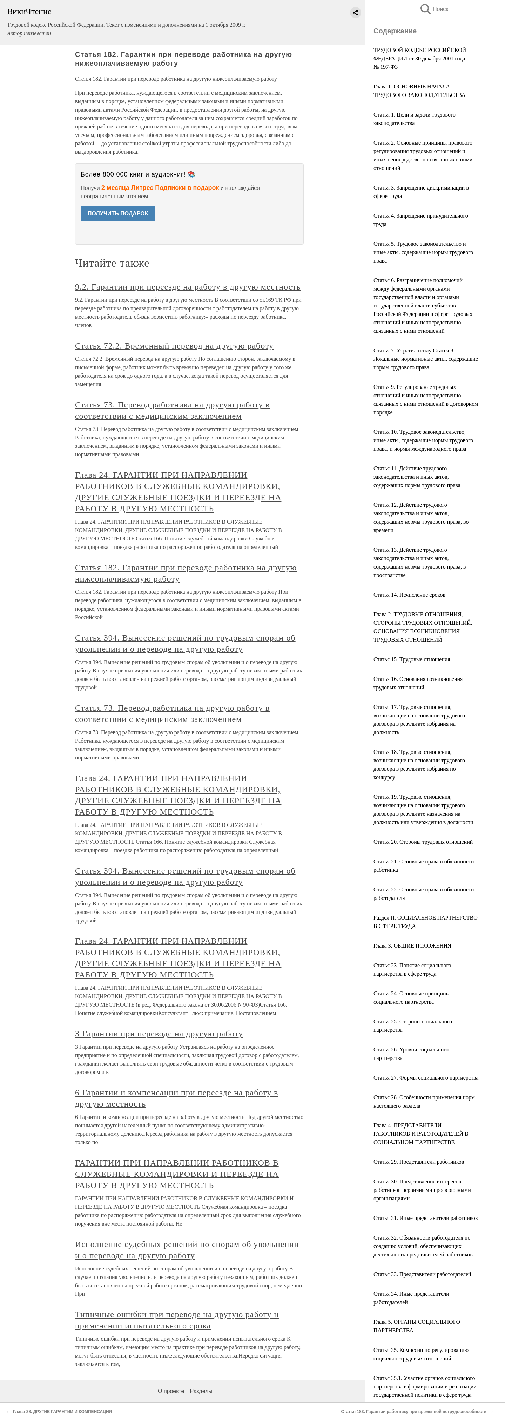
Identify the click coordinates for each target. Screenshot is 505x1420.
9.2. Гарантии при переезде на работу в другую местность (188, 286)
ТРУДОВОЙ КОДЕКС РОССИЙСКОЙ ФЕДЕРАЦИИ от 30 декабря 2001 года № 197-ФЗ (419, 58)
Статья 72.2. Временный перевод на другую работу (174, 345)
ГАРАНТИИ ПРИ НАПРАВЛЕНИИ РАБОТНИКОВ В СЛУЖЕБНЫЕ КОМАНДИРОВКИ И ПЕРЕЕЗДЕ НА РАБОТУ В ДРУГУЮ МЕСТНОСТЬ (177, 1174)
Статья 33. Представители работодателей (422, 1274)
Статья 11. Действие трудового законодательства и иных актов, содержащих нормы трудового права (416, 476)
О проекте (171, 1391)
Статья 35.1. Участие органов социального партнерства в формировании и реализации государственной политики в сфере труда (425, 1386)
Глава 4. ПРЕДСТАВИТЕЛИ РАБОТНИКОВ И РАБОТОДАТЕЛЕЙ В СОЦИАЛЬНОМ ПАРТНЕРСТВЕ (421, 1133)
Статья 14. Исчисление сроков (409, 595)
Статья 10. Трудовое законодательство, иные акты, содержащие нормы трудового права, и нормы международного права (423, 440)
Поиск (434, 9)
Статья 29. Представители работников (418, 1162)
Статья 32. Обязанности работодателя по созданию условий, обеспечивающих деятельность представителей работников (423, 1246)
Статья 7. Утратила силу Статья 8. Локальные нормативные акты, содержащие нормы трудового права (425, 358)
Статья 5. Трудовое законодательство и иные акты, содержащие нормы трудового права (423, 252)
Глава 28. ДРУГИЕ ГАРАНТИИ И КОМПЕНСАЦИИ (62, 1411)
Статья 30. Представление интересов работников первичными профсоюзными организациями (422, 1190)
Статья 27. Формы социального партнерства (425, 1078)
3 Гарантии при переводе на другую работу (159, 1033)
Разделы (201, 1391)
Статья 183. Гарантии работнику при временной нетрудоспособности (413, 1411)
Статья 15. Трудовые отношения (411, 659)
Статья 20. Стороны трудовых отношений (423, 842)
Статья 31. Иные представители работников (425, 1218)
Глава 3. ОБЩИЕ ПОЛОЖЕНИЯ (412, 946)
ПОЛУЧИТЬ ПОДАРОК (118, 214)
